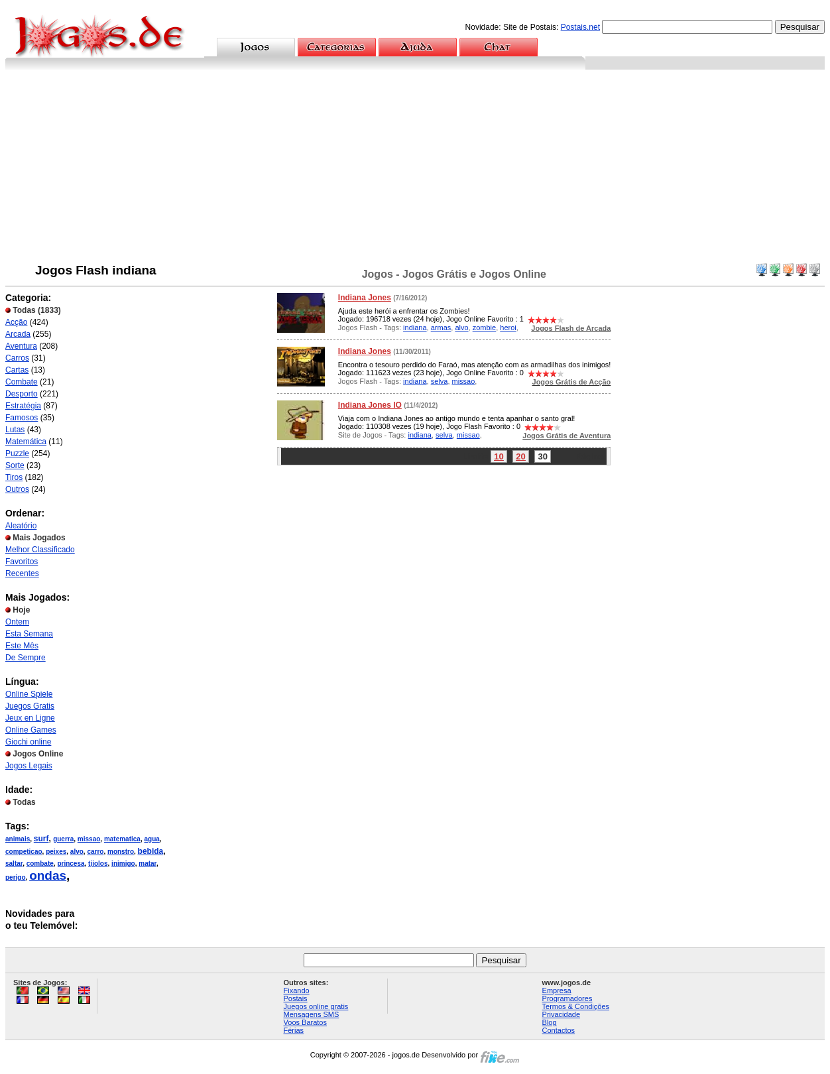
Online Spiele (28, 694)
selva (439, 381)
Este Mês (21, 645)
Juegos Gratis (29, 706)
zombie (484, 327)
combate (40, 863)
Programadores (567, 998)
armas (441, 327)
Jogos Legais (28, 765)
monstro (120, 851)
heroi (508, 327)
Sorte (15, 465)
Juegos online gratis (316, 1006)
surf (41, 838)
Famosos (21, 417)
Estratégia (23, 405)
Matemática (25, 441)
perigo (15, 877)
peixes (56, 851)
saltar (14, 863)
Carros (17, 358)
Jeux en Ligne (30, 718)
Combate (21, 382)
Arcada (17, 334)
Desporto (21, 393)
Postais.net (580, 27)
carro (95, 851)
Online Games (30, 730)
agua (151, 839)
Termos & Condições (576, 1006)
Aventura (21, 346)
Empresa (556, 990)
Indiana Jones (364, 297)
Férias (294, 1030)
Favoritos (21, 561)
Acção (16, 322)
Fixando (297, 990)
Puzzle (17, 453)
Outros (17, 489)
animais (17, 839)
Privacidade (561, 1014)
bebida (151, 851)
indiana (414, 327)
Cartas (17, 370)
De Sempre (25, 657)
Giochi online (28, 741)
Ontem (17, 621)
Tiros (14, 477)
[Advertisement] (415, 169)
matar (147, 863)
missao (89, 839)
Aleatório (20, 525)
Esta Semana (29, 633)
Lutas (15, 429)
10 (498, 456)
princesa (70, 863)
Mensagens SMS (311, 1014)
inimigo (123, 863)
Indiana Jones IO (370, 405)
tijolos (97, 863)
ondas (47, 875)
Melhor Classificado (40, 549)
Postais (296, 998)
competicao (23, 851)
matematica (122, 839)
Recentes (22, 573)
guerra (63, 839)
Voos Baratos (305, 1022)
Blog (549, 1022)
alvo (77, 851)
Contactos (558, 1030)
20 (520, 456)
